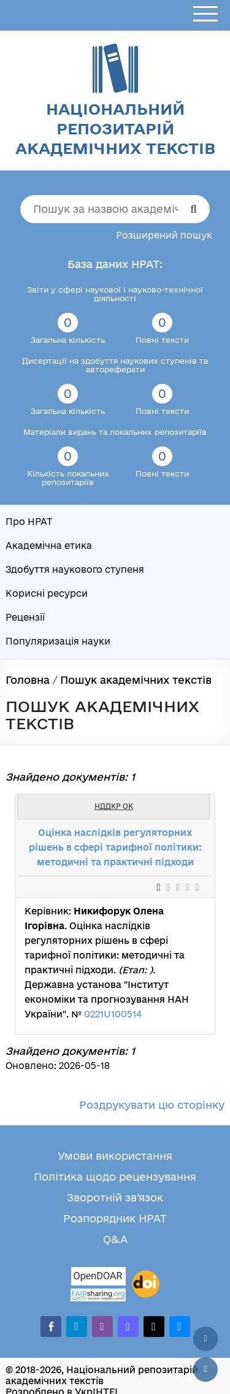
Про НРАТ (29, 521)
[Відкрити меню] (205, 14)
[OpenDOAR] (98, 1278)
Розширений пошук (164, 235)
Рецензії (25, 617)
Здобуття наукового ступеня (75, 569)
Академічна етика (49, 545)
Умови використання (115, 1156)
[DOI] (145, 1284)
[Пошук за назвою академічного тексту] (115, 209)
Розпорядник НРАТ (115, 1218)
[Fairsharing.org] (98, 1295)
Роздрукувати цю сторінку (151, 1105)
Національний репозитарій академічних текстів (115, 128)
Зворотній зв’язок (115, 1197)
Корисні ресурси (47, 593)
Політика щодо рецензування (115, 1176)
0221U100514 (113, 1014)
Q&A (115, 1239)
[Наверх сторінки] (205, 1339)
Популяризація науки (58, 641)
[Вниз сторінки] (205, 1369)
